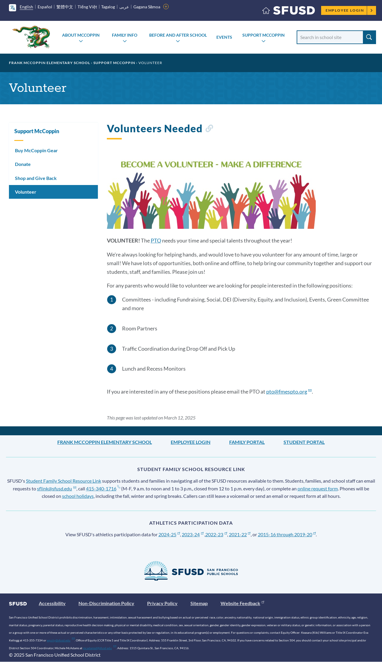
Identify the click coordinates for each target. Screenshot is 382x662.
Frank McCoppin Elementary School (49, 62)
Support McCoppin (263, 35)
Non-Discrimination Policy (106, 603)
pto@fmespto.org (289, 391)
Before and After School (178, 35)
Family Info (124, 35)
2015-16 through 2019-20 (287, 534)
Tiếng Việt (87, 6)
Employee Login (349, 10)
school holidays (78, 496)
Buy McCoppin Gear (36, 150)
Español (45, 6)
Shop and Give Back (36, 178)
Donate (23, 164)
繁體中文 (64, 6)
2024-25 (169, 534)
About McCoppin (81, 35)
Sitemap (199, 603)
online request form (318, 488)
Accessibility (52, 603)
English (26, 6)
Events (224, 37)
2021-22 (240, 534)
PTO (156, 240)
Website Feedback (242, 603)
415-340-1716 (103, 488)
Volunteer (25, 192)
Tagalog (108, 6)
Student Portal (304, 442)
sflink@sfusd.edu (56, 488)
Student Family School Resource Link (63, 481)
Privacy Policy (162, 603)
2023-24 (193, 534)
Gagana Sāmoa (147, 6)
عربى (124, 6)
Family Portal (247, 442)
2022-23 (216, 534)
